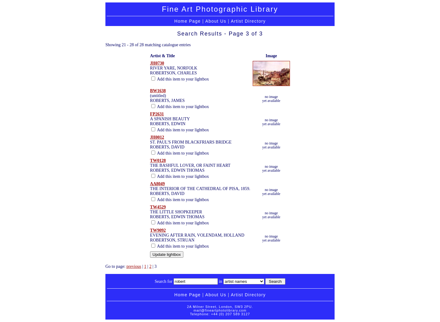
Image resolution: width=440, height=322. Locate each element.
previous (134, 266)
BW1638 (158, 90)
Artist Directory (248, 21)
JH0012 (157, 137)
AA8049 (157, 184)
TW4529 (158, 207)
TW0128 (158, 160)
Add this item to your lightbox (180, 79)
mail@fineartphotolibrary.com (219, 310)
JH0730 (157, 63)
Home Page (187, 21)
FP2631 (157, 114)
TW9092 (158, 230)
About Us (215, 21)
